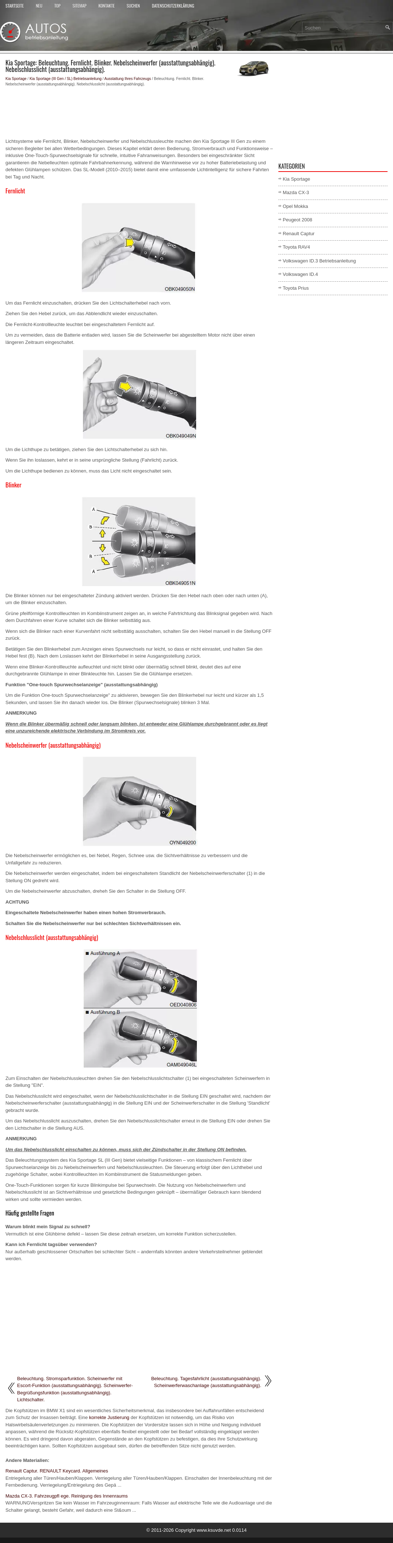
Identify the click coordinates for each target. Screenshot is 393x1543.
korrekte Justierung (109, 1417)
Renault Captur (298, 233)
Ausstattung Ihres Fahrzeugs (127, 79)
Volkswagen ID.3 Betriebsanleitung (319, 261)
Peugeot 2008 (297, 219)
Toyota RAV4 (296, 247)
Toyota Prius (296, 288)
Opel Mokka (295, 206)
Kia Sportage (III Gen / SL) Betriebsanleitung (65, 79)
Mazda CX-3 (296, 192)
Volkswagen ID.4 (300, 274)
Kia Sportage (16, 79)
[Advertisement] (139, 112)
